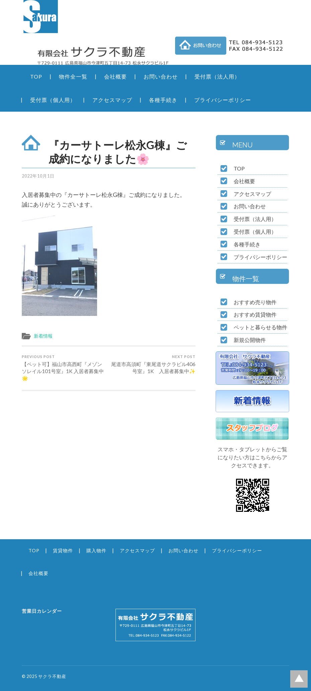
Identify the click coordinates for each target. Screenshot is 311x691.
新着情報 (43, 336)
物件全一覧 (73, 76)
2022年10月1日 (38, 176)
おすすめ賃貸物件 (255, 314)
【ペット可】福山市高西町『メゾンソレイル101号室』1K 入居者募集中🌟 (64, 367)
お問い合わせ (161, 76)
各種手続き (163, 100)
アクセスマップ (112, 100)
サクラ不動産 (52, 676)
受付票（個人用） (53, 100)
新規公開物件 (250, 340)
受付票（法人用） (217, 76)
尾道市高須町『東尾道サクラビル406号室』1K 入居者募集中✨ (153, 364)
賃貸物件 (63, 550)
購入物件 (96, 550)
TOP (36, 76)
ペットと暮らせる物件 (260, 327)
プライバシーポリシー (222, 100)
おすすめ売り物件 (255, 302)
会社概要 (115, 76)
